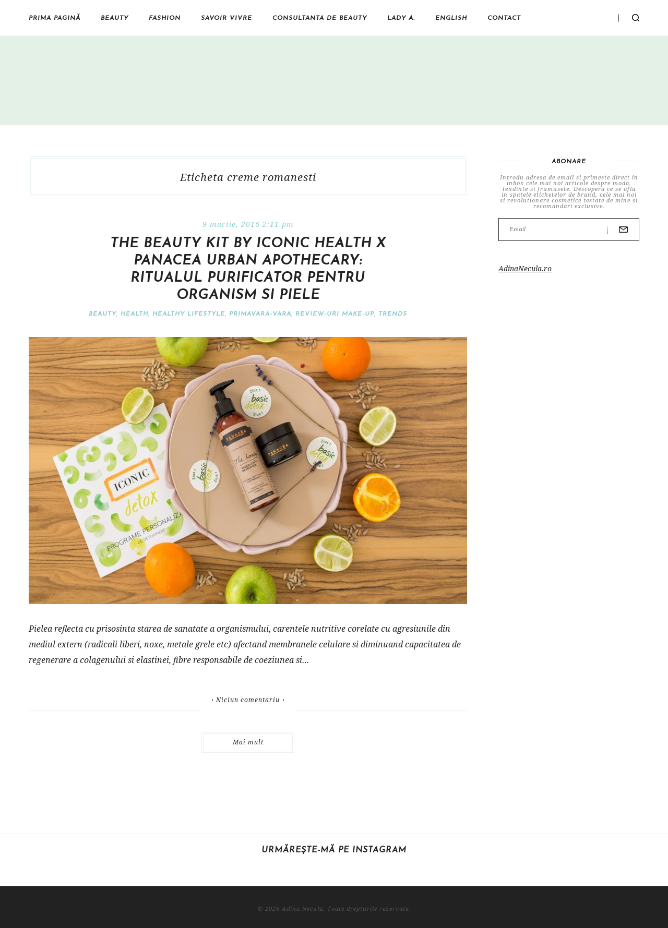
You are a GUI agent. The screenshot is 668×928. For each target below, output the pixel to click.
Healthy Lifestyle (188, 314)
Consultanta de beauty (319, 18)
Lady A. (401, 18)
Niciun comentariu (248, 700)
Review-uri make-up (334, 314)
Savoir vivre (226, 18)
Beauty (114, 18)
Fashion (165, 18)
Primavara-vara (260, 314)
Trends (392, 314)
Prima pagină (54, 18)
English (451, 18)
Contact (504, 18)
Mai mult (248, 742)
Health (134, 314)
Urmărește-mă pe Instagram (334, 850)
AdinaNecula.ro (525, 268)
